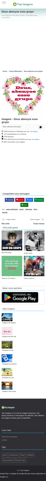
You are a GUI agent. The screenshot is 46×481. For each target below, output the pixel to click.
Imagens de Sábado (9, 323)
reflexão (30, 455)
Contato (4, 440)
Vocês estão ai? (29, 278)
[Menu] (4, 2)
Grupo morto (28, 253)
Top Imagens (33, 131)
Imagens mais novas (9, 391)
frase (23, 455)
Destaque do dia (7, 350)
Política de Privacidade (9, 437)
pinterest (19, 200)
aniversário (14, 455)
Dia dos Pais (20, 460)
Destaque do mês (8, 377)
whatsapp (39, 200)
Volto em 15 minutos (8, 278)
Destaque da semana (9, 364)
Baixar (24, 205)
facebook (9, 200)
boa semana (7, 460)
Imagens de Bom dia (9, 336)
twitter (29, 200)
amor (5, 455)
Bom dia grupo (6, 252)
